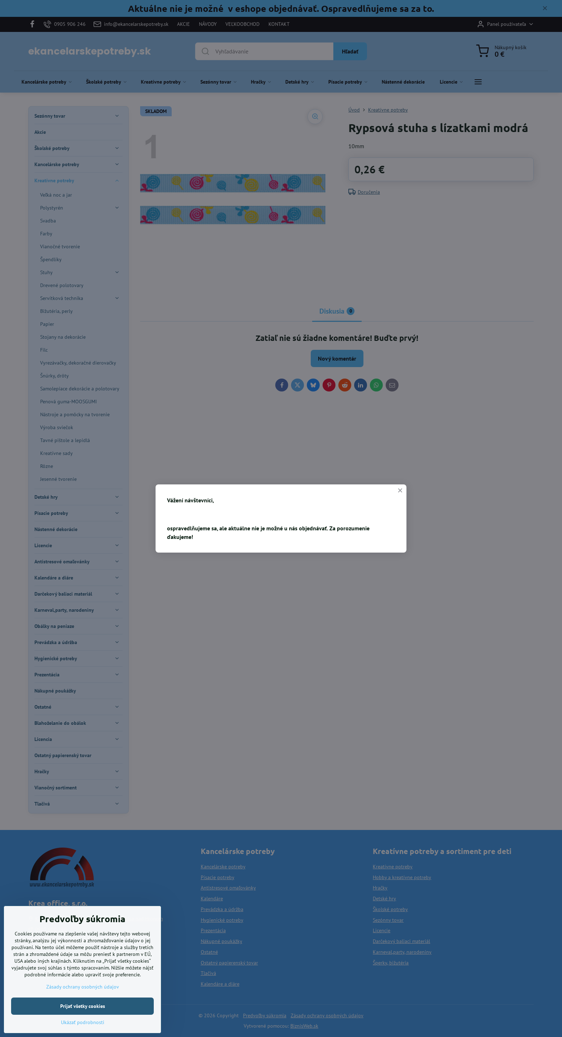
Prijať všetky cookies (82, 1021)
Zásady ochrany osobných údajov (82, 1002)
